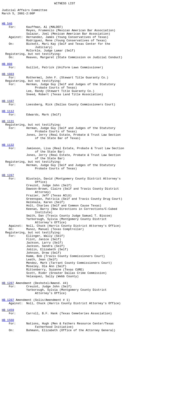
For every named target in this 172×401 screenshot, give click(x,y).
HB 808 (7, 77)
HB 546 (7, 28)
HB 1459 (8, 372)
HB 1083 (8, 89)
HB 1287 (8, 210)
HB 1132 (8, 174)
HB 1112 (8, 133)
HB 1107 (8, 121)
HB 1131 (8, 145)
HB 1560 (8, 384)
